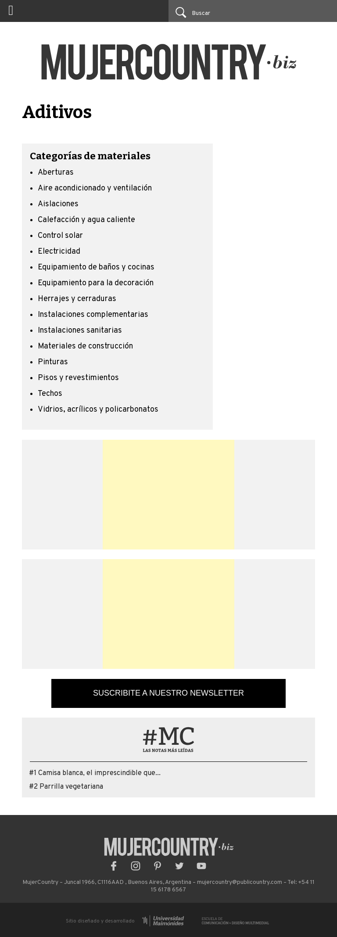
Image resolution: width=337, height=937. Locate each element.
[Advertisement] (168, 494)
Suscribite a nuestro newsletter (168, 693)
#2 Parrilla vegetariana (66, 787)
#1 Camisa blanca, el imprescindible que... (95, 773)
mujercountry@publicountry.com (239, 882)
